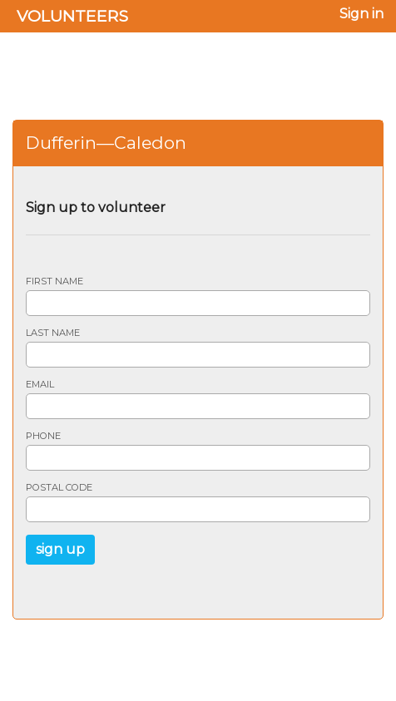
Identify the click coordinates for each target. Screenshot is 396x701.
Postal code (59, 487)
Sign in (361, 14)
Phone (43, 436)
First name (54, 281)
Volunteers (72, 16)
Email (40, 384)
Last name (53, 333)
